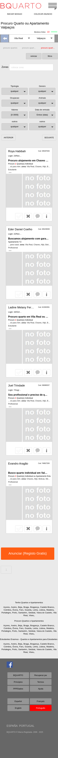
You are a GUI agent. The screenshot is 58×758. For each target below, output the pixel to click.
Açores (6, 607)
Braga (26, 607)
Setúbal (31, 612)
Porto (14, 612)
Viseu (31, 615)
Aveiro (14, 607)
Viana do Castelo (44, 612)
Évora (15, 610)
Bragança (34, 607)
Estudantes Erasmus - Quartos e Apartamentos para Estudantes (28, 639)
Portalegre (6, 612)
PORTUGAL (26, 725)
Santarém (22, 612)
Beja (20, 607)
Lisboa (42, 610)
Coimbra (7, 610)
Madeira (50, 610)
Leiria (35, 610)
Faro (21, 610)
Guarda (28, 610)
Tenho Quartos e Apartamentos (29, 602)
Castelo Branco (47, 607)
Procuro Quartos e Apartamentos (29, 621)
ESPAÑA (12, 725)
